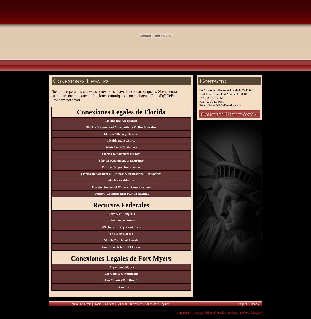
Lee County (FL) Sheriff (121, 280)
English (243, 304)
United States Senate (121, 220)
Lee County (121, 287)
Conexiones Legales (156, 304)
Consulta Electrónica (129, 304)
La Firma (85, 304)
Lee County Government (121, 273)
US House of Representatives (121, 227)
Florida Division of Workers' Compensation (121, 187)
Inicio (74, 304)
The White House (121, 233)
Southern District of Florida (121, 247)
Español (255, 304)
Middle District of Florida (121, 240)
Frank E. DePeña (103, 304)
